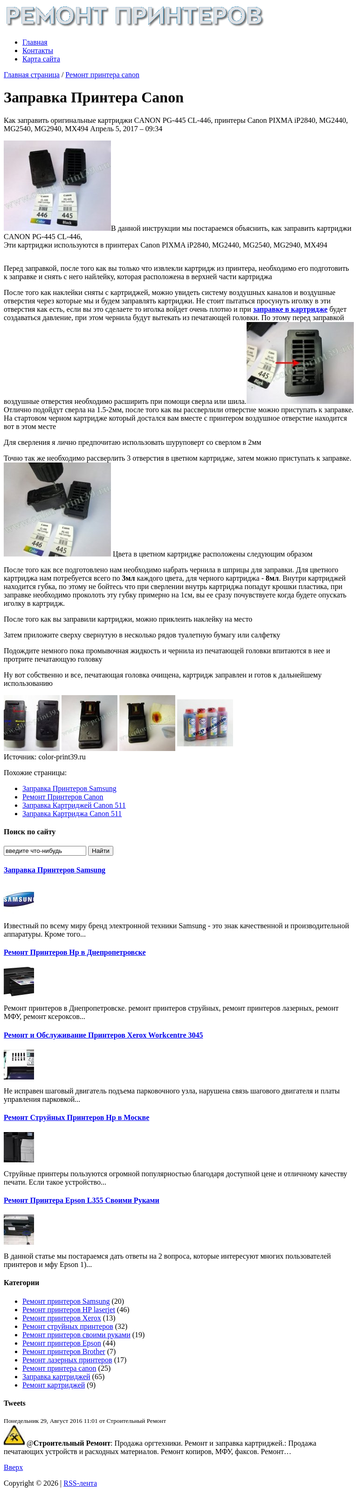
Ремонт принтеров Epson (61, 1343)
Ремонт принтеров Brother (63, 1351)
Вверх (13, 1467)
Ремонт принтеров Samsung (66, 1301)
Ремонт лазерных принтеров (67, 1360)
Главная (35, 42)
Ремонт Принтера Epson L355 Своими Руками (81, 1200)
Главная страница (32, 75)
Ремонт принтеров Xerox (61, 1318)
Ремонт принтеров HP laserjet (68, 1310)
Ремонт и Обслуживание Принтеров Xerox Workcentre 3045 (103, 1035)
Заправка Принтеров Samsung (69, 788)
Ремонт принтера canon (102, 75)
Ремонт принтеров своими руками (76, 1335)
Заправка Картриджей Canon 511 (74, 805)
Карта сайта (41, 59)
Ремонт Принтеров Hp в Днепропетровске (74, 952)
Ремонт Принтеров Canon (62, 797)
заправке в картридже (290, 309)
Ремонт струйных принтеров (67, 1326)
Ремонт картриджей (53, 1385)
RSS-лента (80, 1483)
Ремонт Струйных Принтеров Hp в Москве (76, 1117)
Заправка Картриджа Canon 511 (72, 814)
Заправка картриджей (56, 1377)
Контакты (37, 50)
